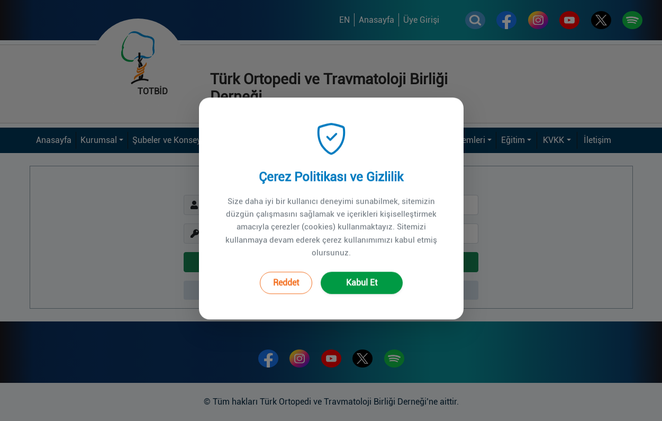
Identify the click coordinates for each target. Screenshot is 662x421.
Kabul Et (361, 269)
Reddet (286, 269)
